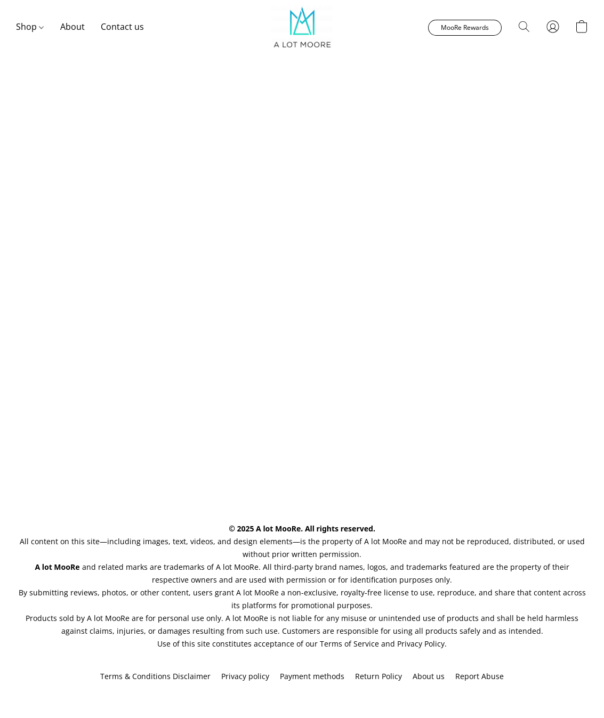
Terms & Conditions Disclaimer (155, 676)
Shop (30, 27)
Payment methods (312, 676)
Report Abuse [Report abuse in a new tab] (479, 676)
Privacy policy (245, 676)
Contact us (122, 27)
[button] (302, 26)
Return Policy (378, 676)
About (72, 27)
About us (429, 676)
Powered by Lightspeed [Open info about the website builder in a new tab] (302, 695)
